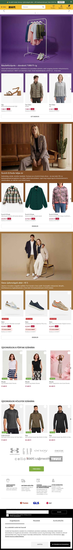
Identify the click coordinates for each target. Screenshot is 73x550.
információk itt (17, 516)
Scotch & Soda (5, 214)
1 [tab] (35, 13)
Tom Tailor (28, 105)
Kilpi (26, 435)
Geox (2, 322)
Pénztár (68, 7)
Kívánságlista (54, 7)
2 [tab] (38, 13)
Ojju (2, 105)
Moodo (3, 382)
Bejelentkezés (61, 7)
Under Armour (5, 435)
